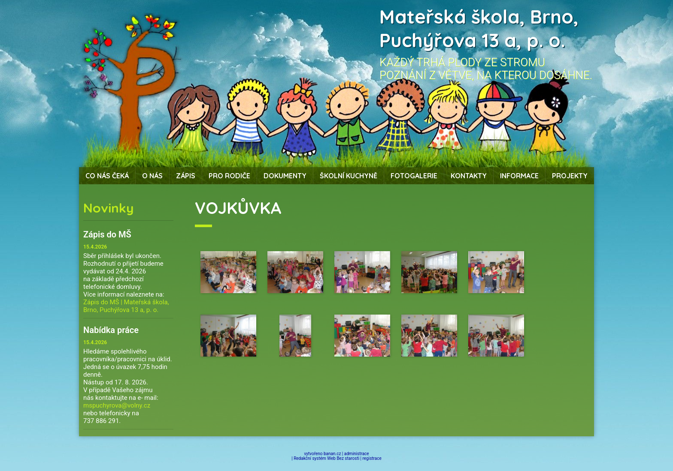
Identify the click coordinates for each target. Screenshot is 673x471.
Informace (519, 175)
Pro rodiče (229, 175)
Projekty (570, 175)
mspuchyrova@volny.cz (116, 405)
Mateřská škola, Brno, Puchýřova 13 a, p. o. (479, 28)
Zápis (185, 175)
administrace (356, 453)
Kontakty (469, 175)
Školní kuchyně (348, 175)
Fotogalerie (414, 175)
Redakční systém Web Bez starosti (326, 458)
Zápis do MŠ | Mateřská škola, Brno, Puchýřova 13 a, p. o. (126, 306)
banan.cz (332, 453)
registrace (372, 458)
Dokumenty (285, 175)
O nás (152, 175)
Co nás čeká (107, 175)
